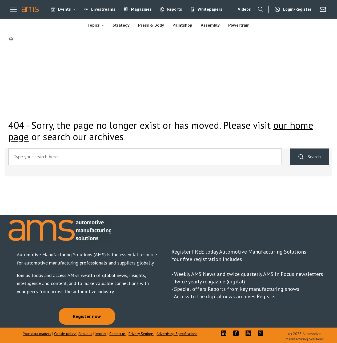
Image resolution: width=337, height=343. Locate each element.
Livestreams (103, 9)
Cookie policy (65, 333)
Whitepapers (210, 9)
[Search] (260, 9)
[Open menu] (13, 9)
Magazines (141, 9)
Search (314, 157)
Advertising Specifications (177, 333)
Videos (244, 9)
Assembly (210, 25)
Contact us (117, 333)
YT (250, 333)
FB (237, 333)
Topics (93, 25)
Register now (87, 316)
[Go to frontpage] (30, 9)
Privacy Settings (141, 333)
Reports (174, 9)
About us (85, 333)
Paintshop (182, 25)
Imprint (100, 333)
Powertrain (239, 25)
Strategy (121, 25)
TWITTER (262, 333)
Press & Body (151, 25)
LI (225, 333)
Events (64, 9)
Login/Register (297, 9)
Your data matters (37, 333)
